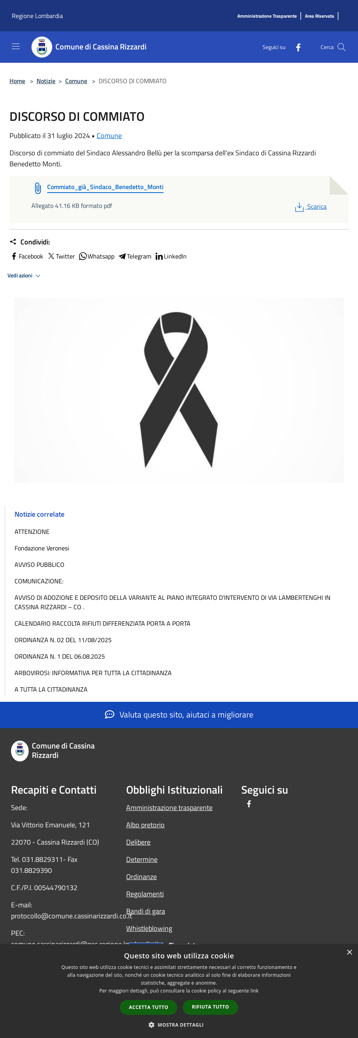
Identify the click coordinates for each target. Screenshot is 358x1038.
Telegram (134, 256)
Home (17, 81)
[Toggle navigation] (15, 46)
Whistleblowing (149, 928)
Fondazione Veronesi (42, 548)
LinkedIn (170, 256)
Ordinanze (141, 876)
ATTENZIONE (32, 531)
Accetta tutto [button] (148, 1007)
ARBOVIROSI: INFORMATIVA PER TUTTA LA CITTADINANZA (93, 672)
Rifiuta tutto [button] (210, 1006)
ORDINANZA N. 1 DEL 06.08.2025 (60, 656)
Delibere (138, 842)
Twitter (60, 256)
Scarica (310, 206)
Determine (142, 859)
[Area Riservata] (319, 16)
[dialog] (179, 991)
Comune (76, 81)
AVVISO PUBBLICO (39, 564)
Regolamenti (145, 894)
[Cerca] (341, 47)
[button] (179, 1025)
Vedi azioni (25, 275)
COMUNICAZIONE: (39, 581)
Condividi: (29, 242)
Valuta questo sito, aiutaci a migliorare (179, 714)
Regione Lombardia (37, 15)
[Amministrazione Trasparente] (267, 16)
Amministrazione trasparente (169, 807)
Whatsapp (96, 256)
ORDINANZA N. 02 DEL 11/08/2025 (63, 640)
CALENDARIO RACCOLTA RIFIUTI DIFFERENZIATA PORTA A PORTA (103, 623)
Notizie (46, 81)
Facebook (26, 256)
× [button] (349, 953)
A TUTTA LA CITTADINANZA (51, 689)
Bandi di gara (145, 911)
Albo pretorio (145, 824)
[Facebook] (295, 47)
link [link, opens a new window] (254, 990)
